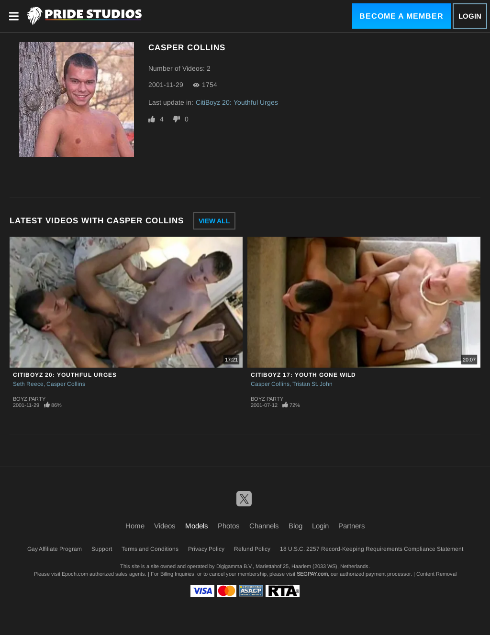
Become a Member (401, 16)
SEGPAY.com (312, 574)
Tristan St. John (312, 384)
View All (214, 221)
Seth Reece (28, 384)
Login (469, 16)
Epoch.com (75, 574)
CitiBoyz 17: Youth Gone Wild (303, 375)
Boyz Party (29, 399)
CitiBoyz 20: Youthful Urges (237, 102)
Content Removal (436, 574)
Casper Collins (65, 384)
